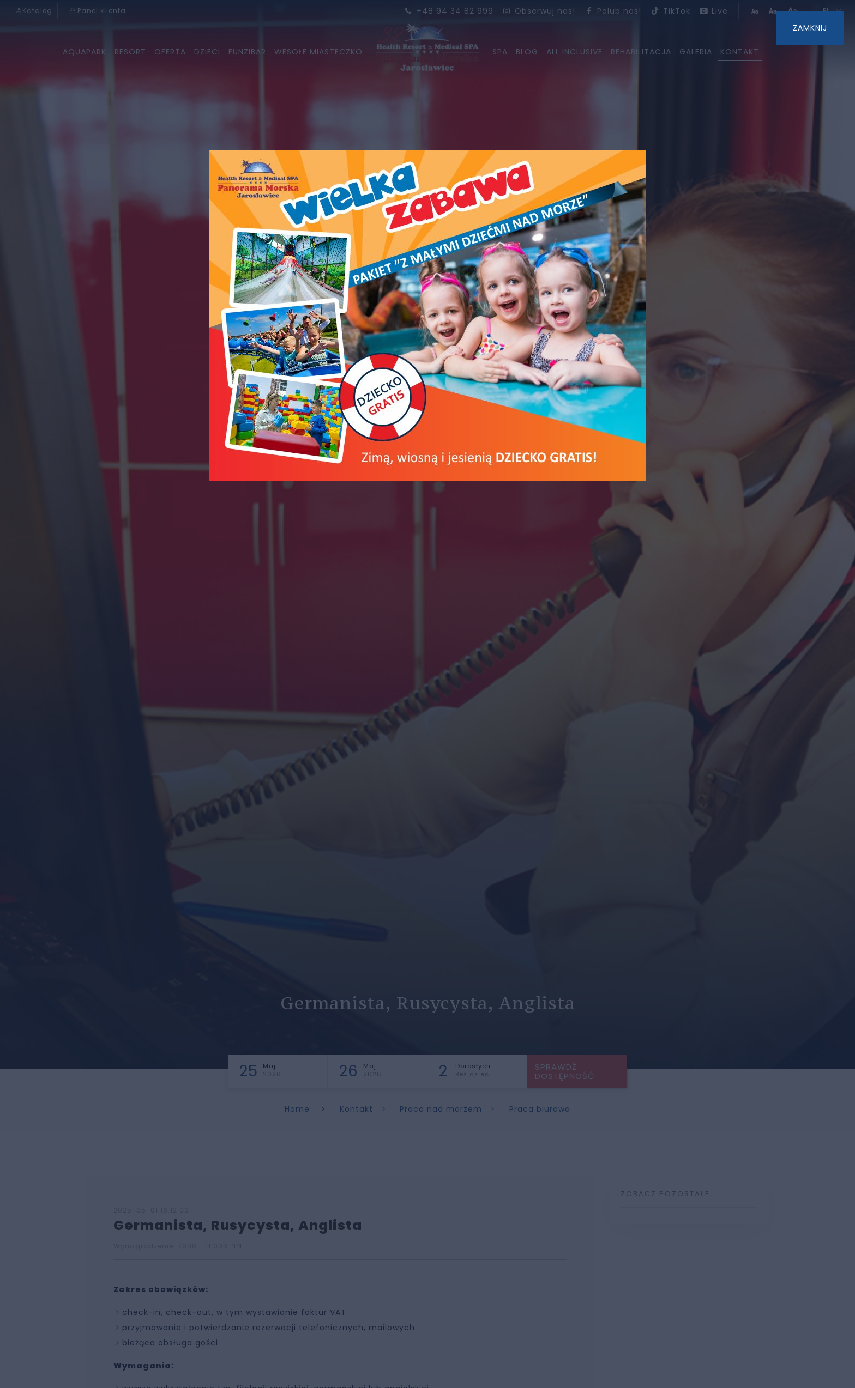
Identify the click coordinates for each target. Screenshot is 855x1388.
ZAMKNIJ (810, 27)
